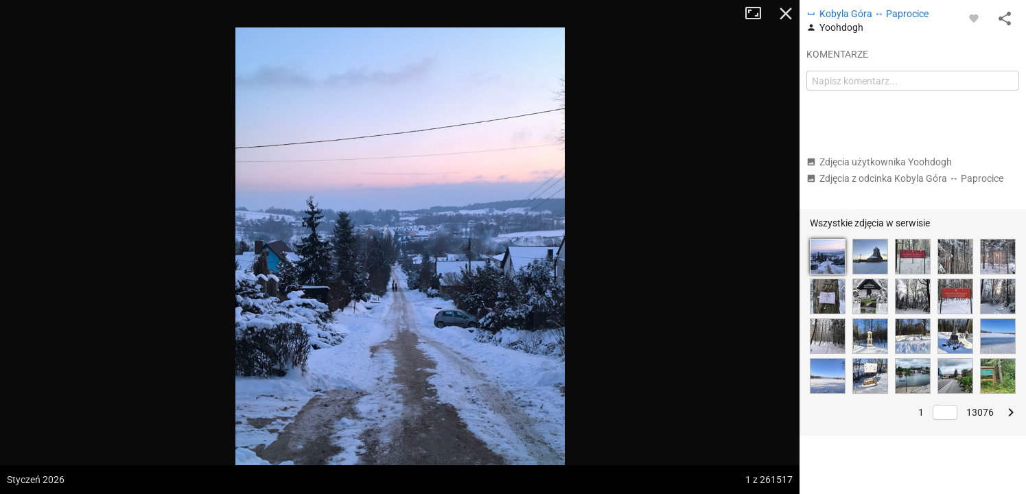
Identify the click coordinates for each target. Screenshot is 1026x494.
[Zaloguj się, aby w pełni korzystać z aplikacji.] (974, 17)
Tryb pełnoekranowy (758, 13)
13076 (980, 412)
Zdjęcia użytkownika (879, 161)
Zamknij (786, 13)
